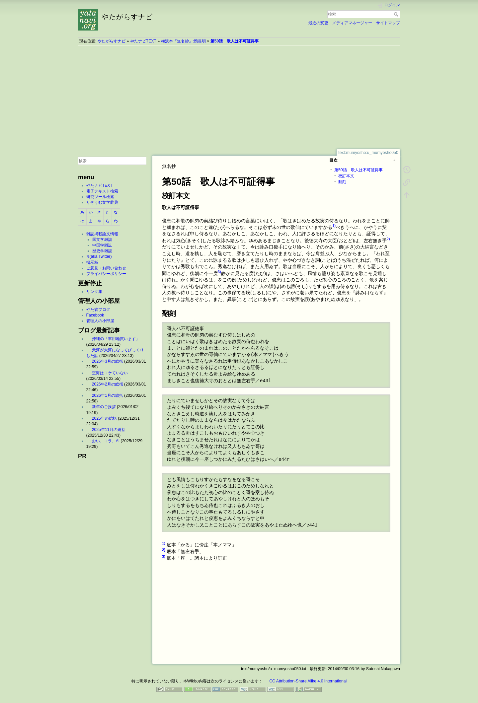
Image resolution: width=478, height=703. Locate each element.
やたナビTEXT (143, 41)
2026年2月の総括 (107, 384)
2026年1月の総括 (107, 395)
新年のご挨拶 (104, 406)
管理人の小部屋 (100, 320)
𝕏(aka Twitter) (99, 256)
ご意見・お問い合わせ (106, 268)
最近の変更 (318, 23)
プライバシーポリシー (106, 273)
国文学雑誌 (102, 239)
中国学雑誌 (102, 245)
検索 (397, 14)
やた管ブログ (98, 309)
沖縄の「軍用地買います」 (116, 338)
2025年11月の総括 (108, 429)
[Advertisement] (239, 97)
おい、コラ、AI (106, 441)
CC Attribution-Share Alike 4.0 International (308, 681)
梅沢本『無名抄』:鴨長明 (183, 41)
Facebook (95, 315)
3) (219, 272)
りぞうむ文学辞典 (102, 202)
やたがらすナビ (111, 41)
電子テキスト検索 (102, 191)
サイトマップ (388, 23)
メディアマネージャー (352, 23)
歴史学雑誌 (102, 250)
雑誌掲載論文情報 (102, 234)
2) (388, 239)
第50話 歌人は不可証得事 (234, 41)
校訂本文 (346, 176)
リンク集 (94, 291)
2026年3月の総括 (107, 361)
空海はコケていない (110, 373)
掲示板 (92, 262)
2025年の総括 (104, 418)
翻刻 (342, 181)
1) (334, 226)
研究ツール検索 (100, 196)
